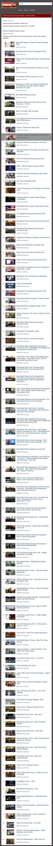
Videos (26, 10)
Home (20, 10)
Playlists (32, 10)
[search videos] (34, 3)
